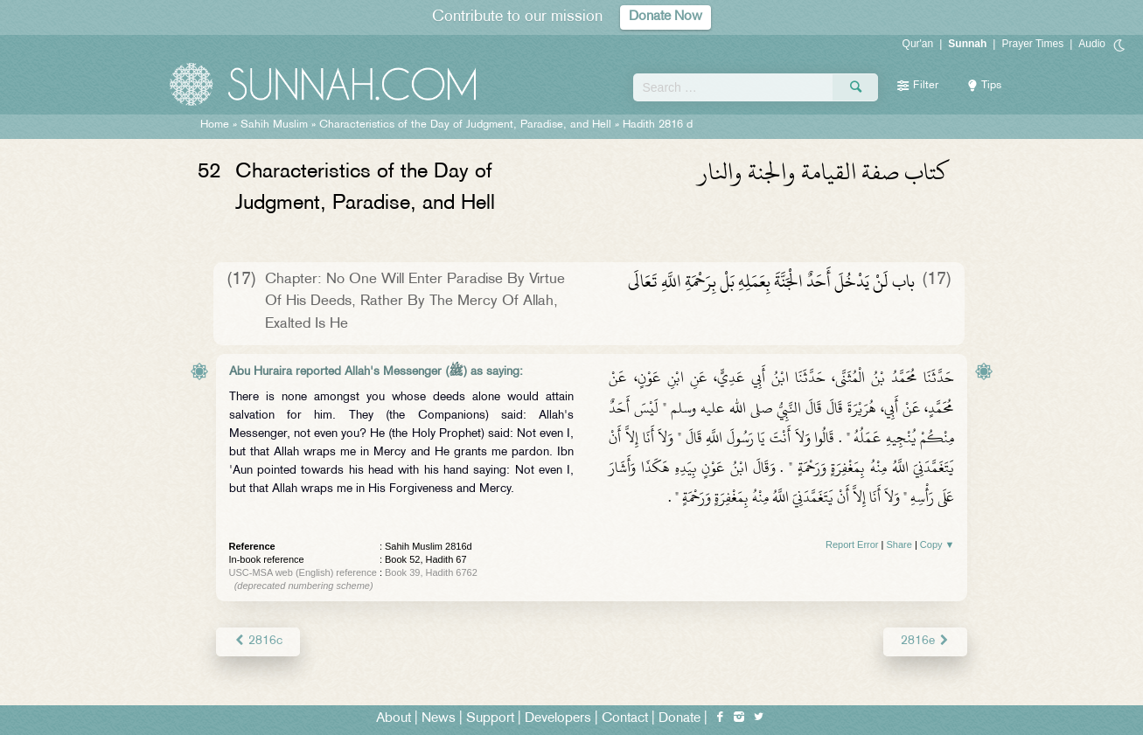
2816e (925, 641)
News (439, 718)
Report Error (852, 544)
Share (899, 544)
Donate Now (665, 17)
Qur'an (918, 44)
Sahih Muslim (274, 125)
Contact (625, 718)
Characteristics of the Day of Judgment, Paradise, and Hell (465, 125)
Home (214, 125)
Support (490, 718)
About (393, 718)
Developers (558, 718)
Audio (1091, 44)
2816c (257, 641)
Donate (679, 718)
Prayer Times (1032, 44)
